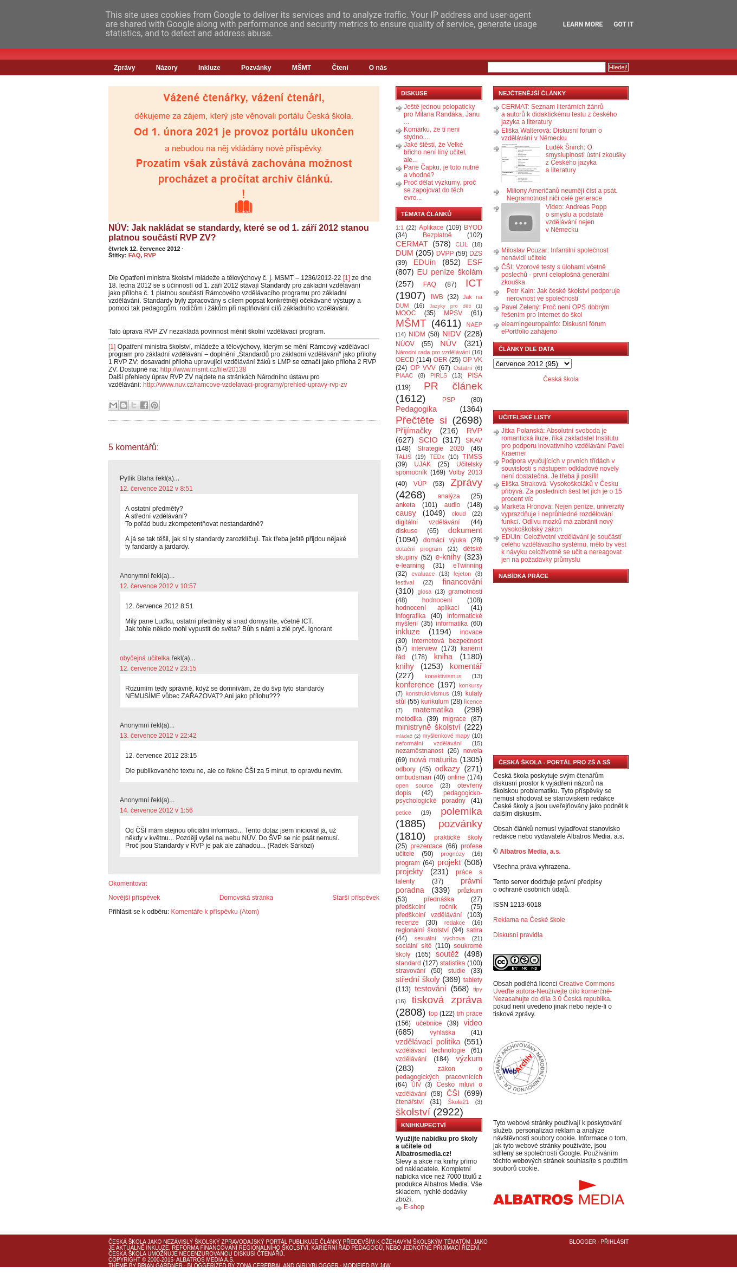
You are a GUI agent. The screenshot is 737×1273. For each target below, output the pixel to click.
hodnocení (437, 600)
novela (472, 751)
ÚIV (416, 1084)
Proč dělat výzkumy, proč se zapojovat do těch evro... (440, 190)
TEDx (437, 456)
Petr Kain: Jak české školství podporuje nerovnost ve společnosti (563, 294)
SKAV (474, 440)
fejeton (462, 573)
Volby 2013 (465, 472)
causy (406, 513)
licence (473, 701)
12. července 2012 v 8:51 (156, 488)
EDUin (424, 262)
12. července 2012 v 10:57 (158, 586)
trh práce (469, 1013)
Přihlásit (614, 1242)
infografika (410, 616)
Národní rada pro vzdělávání (433, 352)
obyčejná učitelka (145, 658)
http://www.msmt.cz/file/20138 (203, 369)
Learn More (583, 24)
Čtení (340, 68)
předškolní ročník (426, 907)
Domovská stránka (246, 897)
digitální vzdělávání (428, 522)
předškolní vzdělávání (429, 915)
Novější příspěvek (134, 897)
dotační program (419, 548)
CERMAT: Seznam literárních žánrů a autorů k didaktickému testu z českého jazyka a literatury (559, 114)
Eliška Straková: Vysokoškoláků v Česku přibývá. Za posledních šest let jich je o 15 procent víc (561, 491)
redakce (454, 922)
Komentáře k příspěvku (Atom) (215, 911)
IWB (437, 297)
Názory (167, 68)
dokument (465, 530)
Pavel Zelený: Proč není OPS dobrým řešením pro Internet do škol (555, 311)
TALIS (403, 456)
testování (430, 988)
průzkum (469, 890)
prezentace (426, 846)
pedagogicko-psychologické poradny (439, 796)
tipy (477, 989)
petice (403, 812)
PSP (448, 400)
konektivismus (443, 676)
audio (452, 505)
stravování (410, 971)
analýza (448, 496)
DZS (475, 253)
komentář (466, 666)
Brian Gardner (160, 1266)
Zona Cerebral (259, 1266)
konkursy (470, 685)
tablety (472, 980)
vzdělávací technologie (430, 1050)
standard (408, 963)
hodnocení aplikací (428, 608)
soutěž (447, 954)
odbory (406, 769)
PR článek (453, 386)
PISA (475, 375)
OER (440, 359)
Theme (117, 1266)
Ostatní (463, 368)
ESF (474, 262)
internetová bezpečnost (447, 641)
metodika (409, 719)
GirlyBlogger (317, 1266)
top (433, 1013)
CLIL (461, 244)
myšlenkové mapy (446, 735)
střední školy (418, 979)
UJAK (422, 464)
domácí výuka (444, 540)
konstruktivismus (427, 693)
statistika (453, 963)
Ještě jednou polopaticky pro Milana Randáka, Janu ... (442, 114)
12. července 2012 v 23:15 (158, 668)
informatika (452, 623)
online (456, 777)
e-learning (410, 565)
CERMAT (412, 243)
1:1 (400, 227)
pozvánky (460, 823)
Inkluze (209, 68)
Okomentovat (127, 883)
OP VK (472, 359)
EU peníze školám (449, 272)
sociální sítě (413, 946)
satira (474, 930)
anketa (405, 505)
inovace (471, 632)
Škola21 (458, 1102)
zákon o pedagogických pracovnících (439, 1073)
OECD (405, 359)
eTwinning (467, 565)
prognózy (452, 853)
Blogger (583, 1242)
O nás (378, 68)
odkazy (447, 768)
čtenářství (410, 1102)
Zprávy (124, 68)
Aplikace (431, 227)
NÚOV (405, 344)
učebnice (429, 1023)
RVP (150, 255)
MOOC (406, 313)
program (408, 863)
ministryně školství (428, 727)
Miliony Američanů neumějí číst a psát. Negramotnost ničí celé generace (562, 194)
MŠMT (301, 68)
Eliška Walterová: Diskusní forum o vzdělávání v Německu (551, 134)
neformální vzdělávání (429, 743)
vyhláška (442, 1032)
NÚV (448, 343)
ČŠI (453, 1093)
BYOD (473, 227)
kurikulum (435, 701)
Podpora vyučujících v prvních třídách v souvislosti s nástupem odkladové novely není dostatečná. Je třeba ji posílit (560, 468)
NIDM (417, 334)
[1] (346, 278)
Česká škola (560, 379)
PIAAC (404, 375)
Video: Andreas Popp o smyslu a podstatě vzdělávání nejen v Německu (576, 218)
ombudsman (413, 777)
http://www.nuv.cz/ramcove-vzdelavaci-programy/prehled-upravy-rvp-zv (245, 384)
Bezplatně (437, 235)
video (473, 1022)
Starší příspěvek (355, 897)
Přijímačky (413, 430)
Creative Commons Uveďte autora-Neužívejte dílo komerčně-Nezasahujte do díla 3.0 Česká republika (554, 991)
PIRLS (438, 375)
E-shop (414, 1207)
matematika (433, 709)
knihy (405, 666)
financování (462, 581)
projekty (409, 871)
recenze (407, 922)
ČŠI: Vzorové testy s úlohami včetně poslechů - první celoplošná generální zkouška (555, 274)
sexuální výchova (440, 938)
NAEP (474, 324)
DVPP (445, 253)
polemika (461, 811)
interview (424, 648)
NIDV (451, 333)
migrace (454, 719)
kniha (443, 656)
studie (457, 971)
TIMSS (472, 456)
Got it (623, 24)
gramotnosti (465, 591)
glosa (425, 591)
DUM (404, 253)
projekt (449, 862)
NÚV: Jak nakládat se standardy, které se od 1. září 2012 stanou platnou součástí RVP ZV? (238, 232)
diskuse (407, 531)
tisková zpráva (447, 999)
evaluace (423, 573)
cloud (459, 513)
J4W (385, 1266)
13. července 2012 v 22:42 (158, 735)
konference (415, 684)
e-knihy (448, 557)
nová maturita (433, 759)
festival (405, 582)
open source (414, 785)
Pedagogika (416, 409)
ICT (474, 283)
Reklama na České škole (529, 920)
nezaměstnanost (419, 751)
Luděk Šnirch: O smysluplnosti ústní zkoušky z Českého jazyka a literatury (586, 159)
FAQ (134, 255)
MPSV (453, 313)
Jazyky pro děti (450, 306)
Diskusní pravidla (517, 935)
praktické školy (458, 837)
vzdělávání (411, 1059)
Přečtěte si (421, 420)
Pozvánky (256, 68)
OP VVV (423, 368)
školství (413, 1112)
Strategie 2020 (440, 448)
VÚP (420, 484)
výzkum (469, 1058)
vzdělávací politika (428, 1041)
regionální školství (422, 930)
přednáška (439, 899)
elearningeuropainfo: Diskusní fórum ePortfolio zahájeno (553, 327)
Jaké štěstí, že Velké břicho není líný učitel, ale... (435, 152)
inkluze (408, 631)
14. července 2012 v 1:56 (156, 810)
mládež (404, 736)
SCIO (427, 440)
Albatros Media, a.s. (530, 851)
